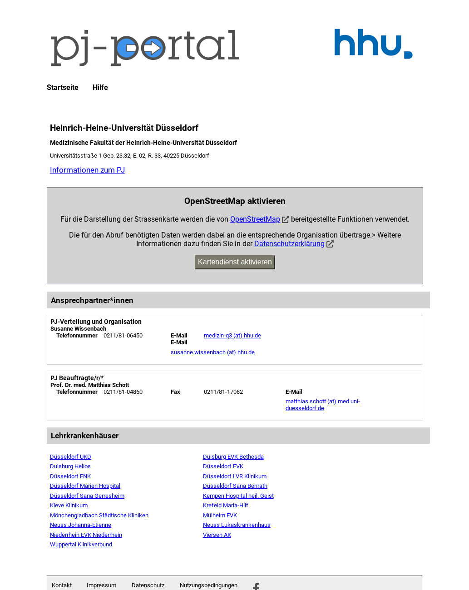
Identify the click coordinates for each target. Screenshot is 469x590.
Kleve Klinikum (69, 505)
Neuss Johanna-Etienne (80, 524)
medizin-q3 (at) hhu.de (232, 335)
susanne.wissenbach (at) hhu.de (213, 352)
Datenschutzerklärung (289, 243)
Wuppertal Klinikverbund (81, 544)
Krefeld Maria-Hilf (225, 505)
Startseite (63, 88)
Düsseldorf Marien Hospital (85, 485)
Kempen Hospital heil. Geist (238, 495)
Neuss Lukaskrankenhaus (237, 524)
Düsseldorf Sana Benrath (235, 485)
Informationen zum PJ (87, 169)
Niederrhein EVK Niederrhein (86, 534)
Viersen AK (217, 534)
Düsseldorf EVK (223, 466)
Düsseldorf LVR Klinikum (235, 476)
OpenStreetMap (255, 219)
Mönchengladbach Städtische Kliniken (99, 515)
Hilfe (100, 88)
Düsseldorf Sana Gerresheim (87, 495)
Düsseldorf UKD (70, 456)
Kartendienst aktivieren (235, 262)
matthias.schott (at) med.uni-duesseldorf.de (323, 405)
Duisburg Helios (70, 466)
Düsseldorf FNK (70, 476)
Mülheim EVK (220, 515)
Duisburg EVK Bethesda (233, 456)
